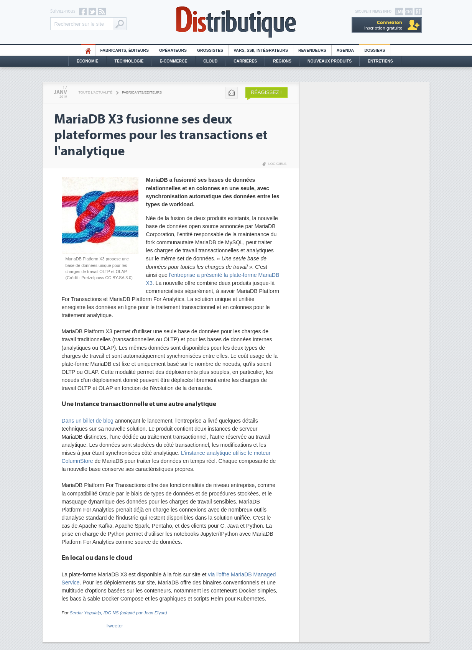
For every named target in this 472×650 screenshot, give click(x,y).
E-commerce (173, 61)
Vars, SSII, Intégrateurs (261, 50)
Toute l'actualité (96, 92)
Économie (87, 61)
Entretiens (380, 61)
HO (88, 50)
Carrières (245, 61)
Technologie (128, 61)
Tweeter (114, 626)
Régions (282, 61)
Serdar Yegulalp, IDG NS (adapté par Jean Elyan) (118, 613)
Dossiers (374, 50)
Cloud (210, 61)
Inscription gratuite (383, 25)
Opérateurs (173, 50)
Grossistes (210, 50)
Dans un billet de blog (87, 421)
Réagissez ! (266, 92)
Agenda (345, 50)
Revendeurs (312, 50)
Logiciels (277, 164)
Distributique (236, 22)
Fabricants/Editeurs (142, 92)
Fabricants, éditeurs (124, 50)
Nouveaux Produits (330, 61)
